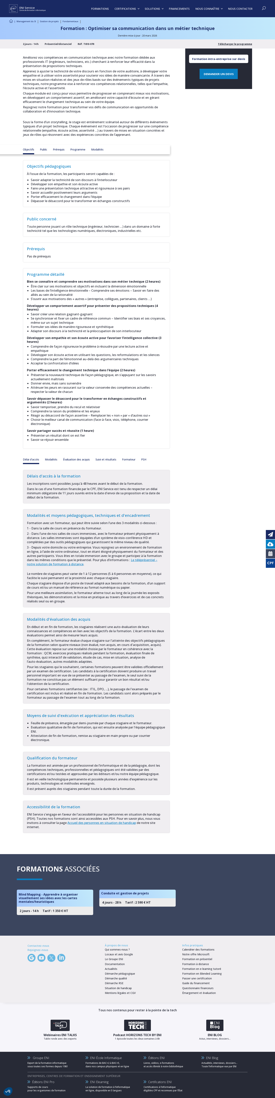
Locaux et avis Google (119, 954)
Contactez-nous (38, 946)
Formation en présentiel (197, 959)
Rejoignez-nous (38, 950)
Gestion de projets (49, 21)
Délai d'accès (31, 459)
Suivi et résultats (105, 459)
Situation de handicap (118, 988)
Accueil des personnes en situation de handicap (101, 823)
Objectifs (28, 149)
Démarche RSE (114, 983)
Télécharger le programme (235, 44)
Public (43, 149)
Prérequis (59, 149)
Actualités (111, 969)
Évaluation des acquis (76, 459)
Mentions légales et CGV (120, 993)
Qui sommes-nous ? (117, 949)
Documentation (115, 964)
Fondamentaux (70, 21)
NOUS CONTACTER (240, 9)
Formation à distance (195, 964)
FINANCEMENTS (179, 9)
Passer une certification (197, 978)
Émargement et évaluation (199, 993)
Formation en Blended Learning (202, 973)
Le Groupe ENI (114, 959)
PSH (143, 459)
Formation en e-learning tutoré (201, 969)
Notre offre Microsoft (195, 954)
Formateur (128, 459)
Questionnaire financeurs (198, 988)
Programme (77, 149)
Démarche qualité (116, 978)
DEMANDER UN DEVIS (219, 74)
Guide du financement (196, 983)
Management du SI (26, 21)
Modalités (97, 149)
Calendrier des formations (198, 949)
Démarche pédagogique (120, 973)
